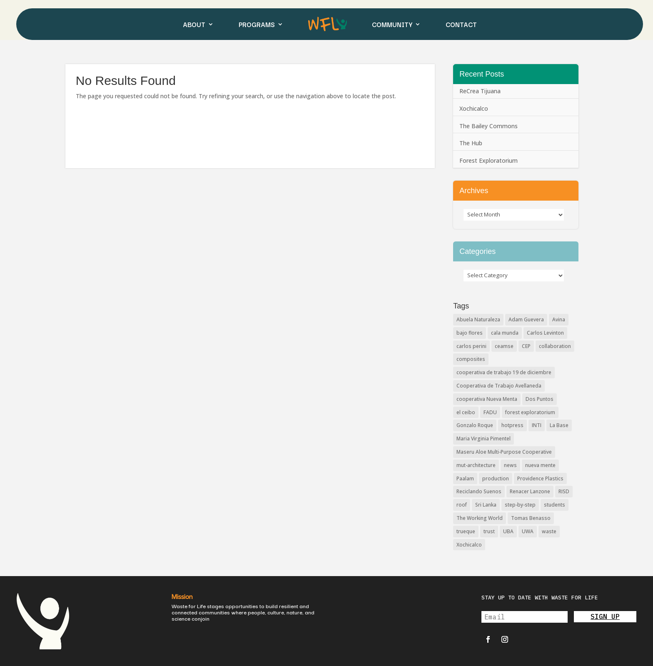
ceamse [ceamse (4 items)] (504, 346)
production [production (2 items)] (495, 478)
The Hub (470, 143)
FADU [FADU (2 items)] (490, 412)
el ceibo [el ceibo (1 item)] (465, 412)
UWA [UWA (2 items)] (527, 531)
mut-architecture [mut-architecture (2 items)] (476, 465)
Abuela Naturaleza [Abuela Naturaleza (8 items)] (478, 319)
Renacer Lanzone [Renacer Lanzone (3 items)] (530, 491)
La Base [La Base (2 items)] (559, 425)
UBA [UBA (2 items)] (508, 531)
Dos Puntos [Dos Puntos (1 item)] (539, 399)
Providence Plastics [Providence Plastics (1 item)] (540, 478)
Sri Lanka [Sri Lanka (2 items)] (485, 504)
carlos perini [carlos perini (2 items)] (471, 346)
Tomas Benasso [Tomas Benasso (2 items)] (531, 518)
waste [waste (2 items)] (549, 531)
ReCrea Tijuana (480, 91)
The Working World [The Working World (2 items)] (479, 518)
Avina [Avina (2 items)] (558, 319)
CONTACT (461, 24)
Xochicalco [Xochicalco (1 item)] (469, 544)
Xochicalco (473, 108)
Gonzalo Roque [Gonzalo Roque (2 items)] (474, 425)
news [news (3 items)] (510, 465)
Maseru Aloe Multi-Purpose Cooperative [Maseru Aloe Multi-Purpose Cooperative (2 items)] (504, 451)
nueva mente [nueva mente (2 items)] (540, 465)
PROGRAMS (257, 24)
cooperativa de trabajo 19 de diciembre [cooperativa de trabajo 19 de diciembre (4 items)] (503, 372)
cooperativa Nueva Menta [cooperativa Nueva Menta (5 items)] (486, 399)
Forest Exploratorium (488, 160)
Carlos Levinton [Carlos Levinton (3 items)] (545, 332)
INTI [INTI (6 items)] (536, 425)
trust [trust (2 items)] (489, 531)
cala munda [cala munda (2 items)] (504, 332)
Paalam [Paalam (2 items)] (465, 478)
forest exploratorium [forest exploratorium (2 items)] (530, 412)
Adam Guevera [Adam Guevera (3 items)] (526, 319)
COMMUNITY (392, 24)
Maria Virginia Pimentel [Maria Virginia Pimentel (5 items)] (483, 438)
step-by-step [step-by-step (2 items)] (520, 504)
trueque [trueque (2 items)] (465, 531)
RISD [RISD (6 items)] (563, 491)
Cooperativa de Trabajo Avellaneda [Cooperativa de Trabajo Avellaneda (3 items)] (498, 385)
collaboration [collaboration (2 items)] (555, 346)
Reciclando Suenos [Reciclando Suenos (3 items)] (478, 491)
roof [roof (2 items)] (461, 504)
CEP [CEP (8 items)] (526, 346)
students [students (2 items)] (554, 504)
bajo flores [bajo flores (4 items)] (469, 332)
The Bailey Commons (488, 126)
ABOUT (194, 24)
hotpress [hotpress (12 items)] (512, 425)
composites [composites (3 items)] (470, 359)
